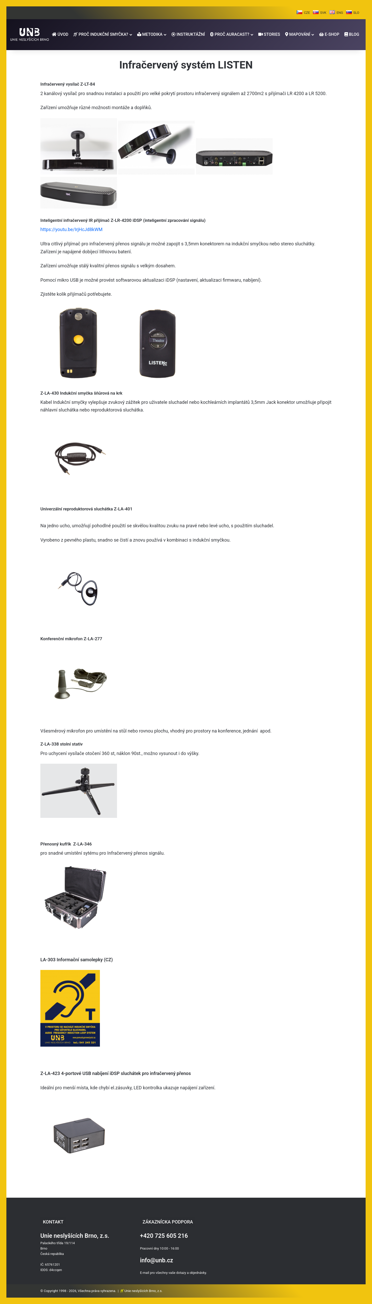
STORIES (269, 34)
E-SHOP (329, 34)
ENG (339, 13)
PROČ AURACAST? (229, 34)
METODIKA (149, 34)
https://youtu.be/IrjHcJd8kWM (71, 229)
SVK (323, 13)
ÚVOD (60, 34)
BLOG (351, 34)
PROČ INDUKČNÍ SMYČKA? (100, 34)
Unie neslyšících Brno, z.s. (143, 1291)
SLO (356, 13)
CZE (307, 13)
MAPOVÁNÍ (297, 34)
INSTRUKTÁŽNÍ (188, 34)
